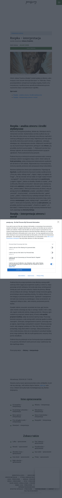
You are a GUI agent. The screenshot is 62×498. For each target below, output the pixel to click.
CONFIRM (19, 269)
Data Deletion (21, 275)
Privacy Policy (40, 275)
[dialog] (31, 249)
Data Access (31, 275)
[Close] (58, 222)
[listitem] (31, 244)
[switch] (52, 247)
